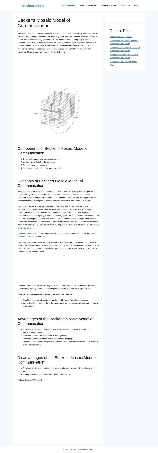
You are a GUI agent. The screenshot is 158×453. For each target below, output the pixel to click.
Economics (125, 5)
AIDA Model (36, 380)
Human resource (109, 5)
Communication (68, 5)
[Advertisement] (34, 71)
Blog (136, 5)
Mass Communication (89, 5)
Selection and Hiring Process (121, 37)
